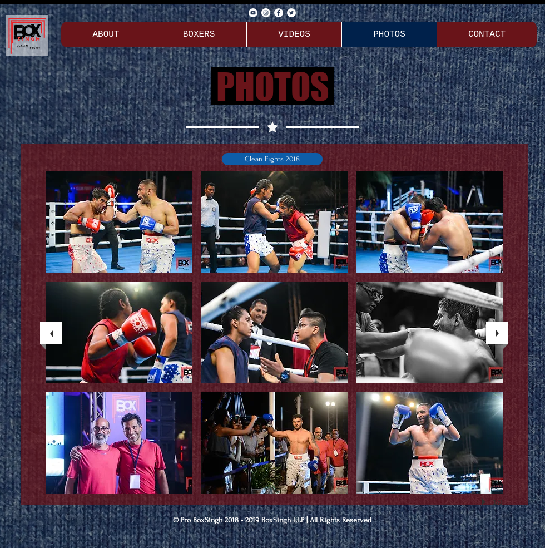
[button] (272, 159)
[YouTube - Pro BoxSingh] (253, 12)
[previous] (51, 333)
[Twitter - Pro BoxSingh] (291, 12)
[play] (485, 501)
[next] (497, 333)
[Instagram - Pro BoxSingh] (265, 12)
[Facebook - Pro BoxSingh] (278, 12)
